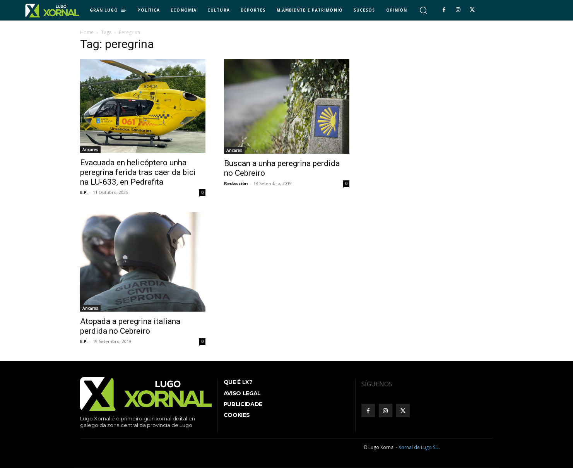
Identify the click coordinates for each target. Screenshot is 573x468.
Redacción (236, 183)
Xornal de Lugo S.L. (419, 447)
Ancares (90, 149)
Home (87, 32)
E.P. (83, 192)
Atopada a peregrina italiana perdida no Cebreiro (130, 326)
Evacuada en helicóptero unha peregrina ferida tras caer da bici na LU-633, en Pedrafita (138, 172)
